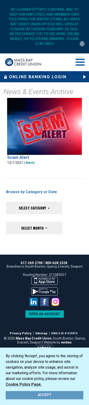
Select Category (33, 207)
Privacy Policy (21, 333)
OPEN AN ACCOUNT (44, 314)
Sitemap (41, 333)
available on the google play (44, 291)
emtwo (66, 342)
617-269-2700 (31, 263)
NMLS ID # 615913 (64, 333)
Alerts (30, 163)
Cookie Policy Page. (24, 384)
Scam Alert (18, 157)
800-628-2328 (56, 263)
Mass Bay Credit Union (34, 338)
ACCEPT (45, 395)
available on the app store (44, 281)
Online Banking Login (35, 76)
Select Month (33, 228)
